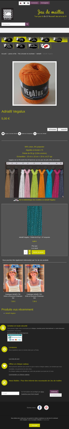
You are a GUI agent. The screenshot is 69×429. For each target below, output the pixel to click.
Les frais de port (14, 359)
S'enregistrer (45, 3)
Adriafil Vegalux (10, 313)
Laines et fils (12, 54)
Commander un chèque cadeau (19, 374)
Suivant (64, 130)
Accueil (3, 54)
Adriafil (38, 54)
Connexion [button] (34, 3)
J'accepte (34, 425)
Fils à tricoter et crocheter (26, 54)
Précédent (53, 130)
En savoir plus (45, 419)
